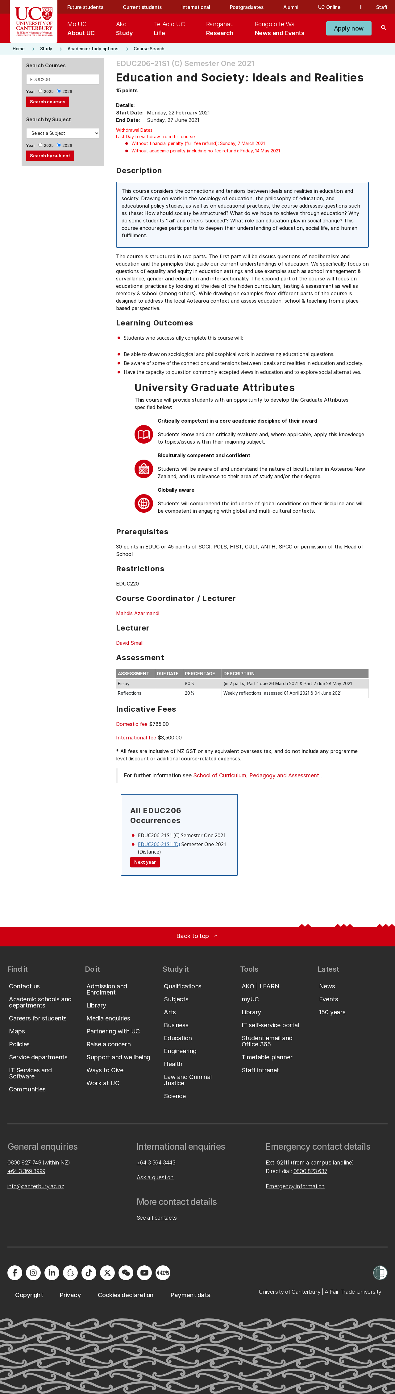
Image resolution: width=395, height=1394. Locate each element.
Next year (145, 862)
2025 (49, 91)
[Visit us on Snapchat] (70, 1272)
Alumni (290, 7)
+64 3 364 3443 (156, 1162)
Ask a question (155, 1177)
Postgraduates (247, 7)
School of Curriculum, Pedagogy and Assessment (256, 775)
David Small (129, 643)
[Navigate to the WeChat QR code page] (125, 1272)
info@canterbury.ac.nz (35, 1186)
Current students (142, 7)
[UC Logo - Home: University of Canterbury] (34, 21)
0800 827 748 (24, 1162)
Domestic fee (132, 724)
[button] (349, 28)
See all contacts (157, 1217)
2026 (67, 91)
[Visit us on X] (107, 1272)
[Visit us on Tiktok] (88, 1272)
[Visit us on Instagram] (33, 1272)
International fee (136, 737)
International (195, 7)
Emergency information (295, 1186)
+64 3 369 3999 (26, 1171)
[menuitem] (81, 28)
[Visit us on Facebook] (14, 1272)
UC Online (329, 7)
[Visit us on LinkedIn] (51, 1272)
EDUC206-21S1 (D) (159, 844)
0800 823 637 (310, 1171)
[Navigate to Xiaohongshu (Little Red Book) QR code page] (163, 1272)
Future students (85, 7)
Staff (382, 7)
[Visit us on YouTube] (144, 1272)
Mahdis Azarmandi (137, 613)
